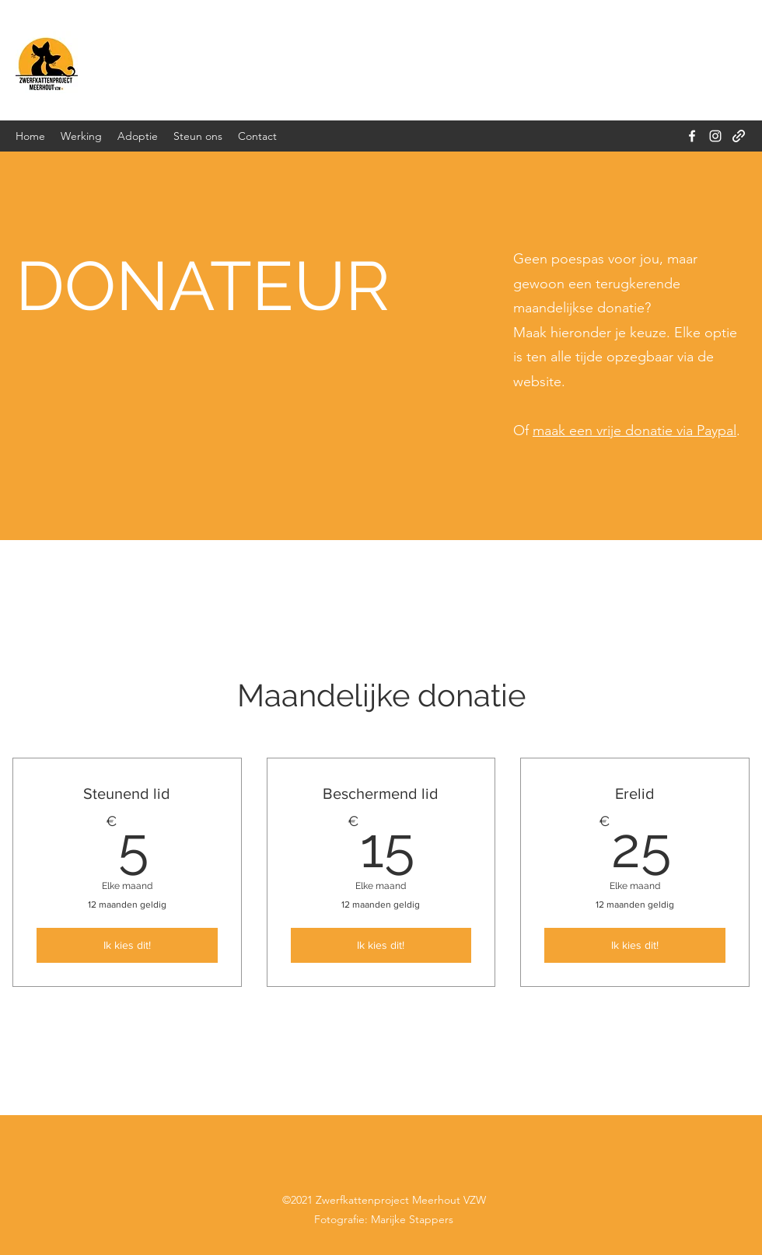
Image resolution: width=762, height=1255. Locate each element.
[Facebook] (692, 136)
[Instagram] (715, 136)
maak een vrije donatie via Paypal (634, 430)
